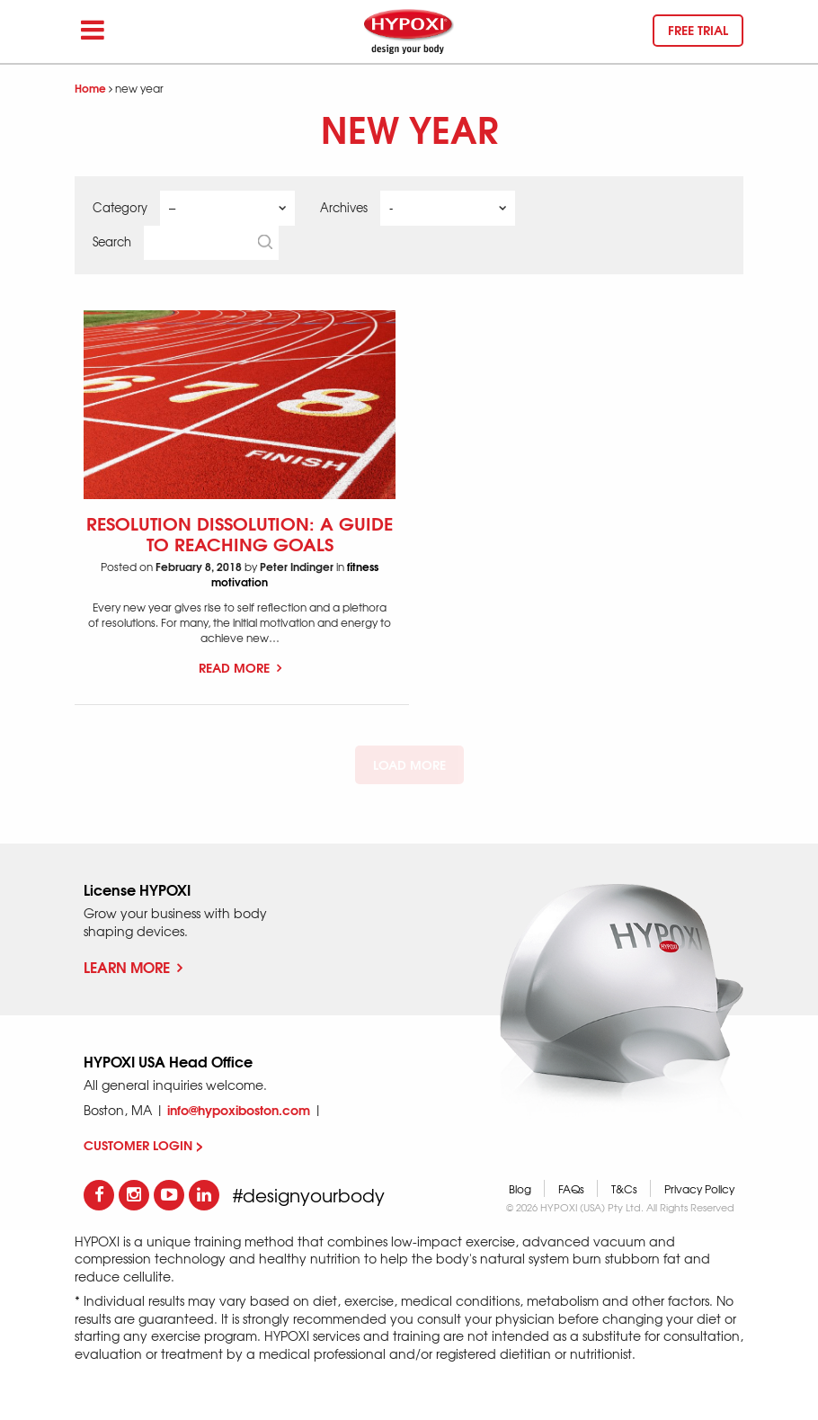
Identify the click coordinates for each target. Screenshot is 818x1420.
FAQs (571, 1189)
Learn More (133, 966)
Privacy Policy (699, 1189)
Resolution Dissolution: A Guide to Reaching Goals (239, 532)
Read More (240, 667)
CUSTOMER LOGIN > (143, 1145)
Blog (520, 1189)
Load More (409, 764)
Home (90, 87)
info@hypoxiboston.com (238, 1110)
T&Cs (624, 1189)
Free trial (698, 30)
